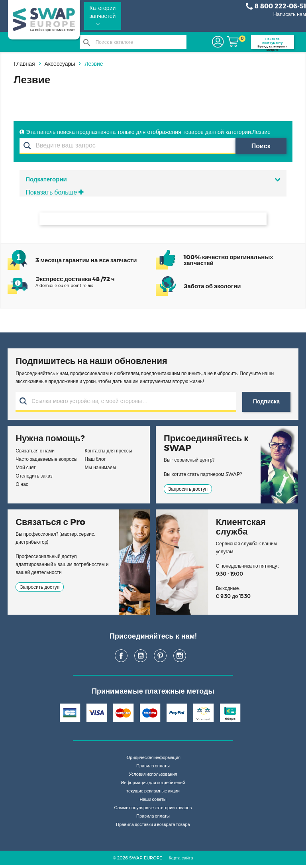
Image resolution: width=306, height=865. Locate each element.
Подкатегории (153, 179)
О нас (22, 484)
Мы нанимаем (100, 467)
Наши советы (152, 799)
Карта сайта (181, 858)
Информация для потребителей (153, 782)
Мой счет (25, 467)
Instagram (180, 656)
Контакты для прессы (108, 451)
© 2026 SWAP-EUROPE (137, 858)
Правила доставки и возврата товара (153, 824)
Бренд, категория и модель (272, 43)
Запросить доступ (188, 489)
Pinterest (160, 656)
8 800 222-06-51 (276, 6)
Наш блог (95, 459)
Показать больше (55, 192)
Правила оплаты (153, 766)
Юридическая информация (153, 757)
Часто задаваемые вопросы (46, 459)
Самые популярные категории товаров (153, 807)
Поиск (261, 146)
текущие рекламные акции (153, 791)
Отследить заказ (34, 476)
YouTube (141, 656)
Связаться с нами (35, 451)
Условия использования (153, 774)
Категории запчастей (103, 15)
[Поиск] (133, 42)
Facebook (121, 656)
